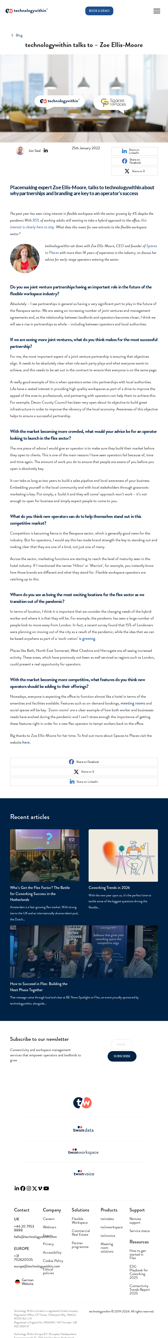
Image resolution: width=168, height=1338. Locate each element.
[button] (157, 11)
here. (26, 742)
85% (36, 220)
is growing (87, 638)
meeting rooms (133, 703)
